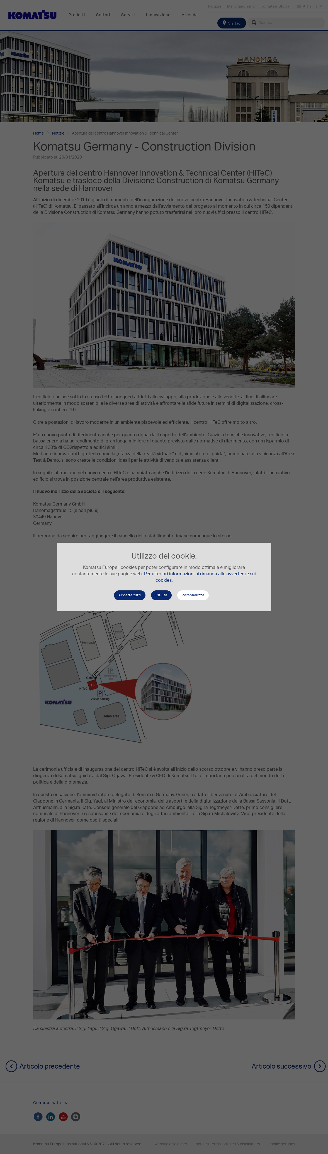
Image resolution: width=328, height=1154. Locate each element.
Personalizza (193, 595)
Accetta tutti (129, 595)
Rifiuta (161, 595)
